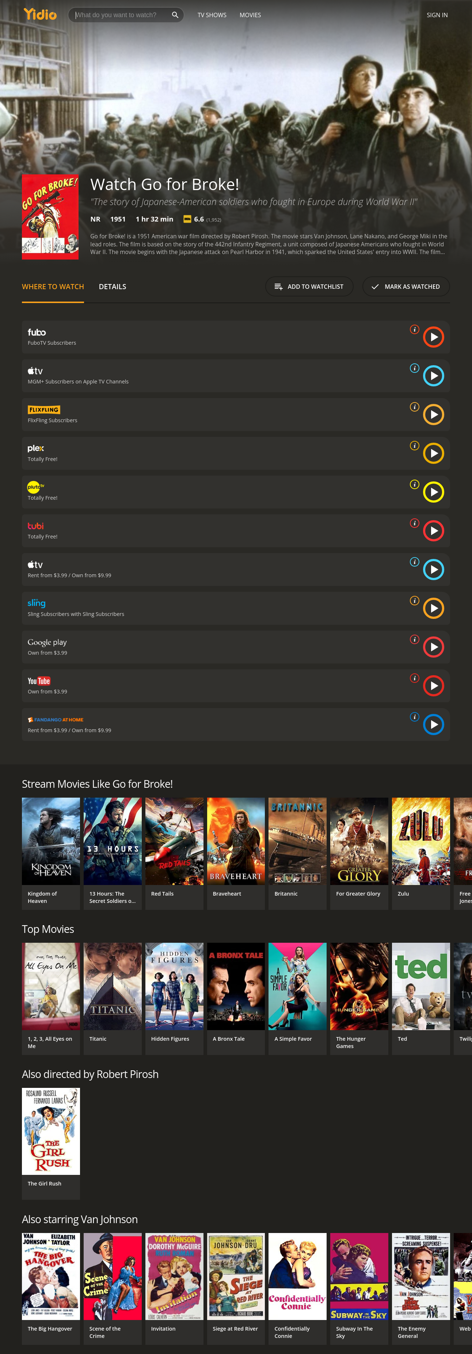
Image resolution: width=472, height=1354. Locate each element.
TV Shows (212, 15)
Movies (250, 15)
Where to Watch (53, 286)
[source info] (413, 329)
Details (112, 286)
